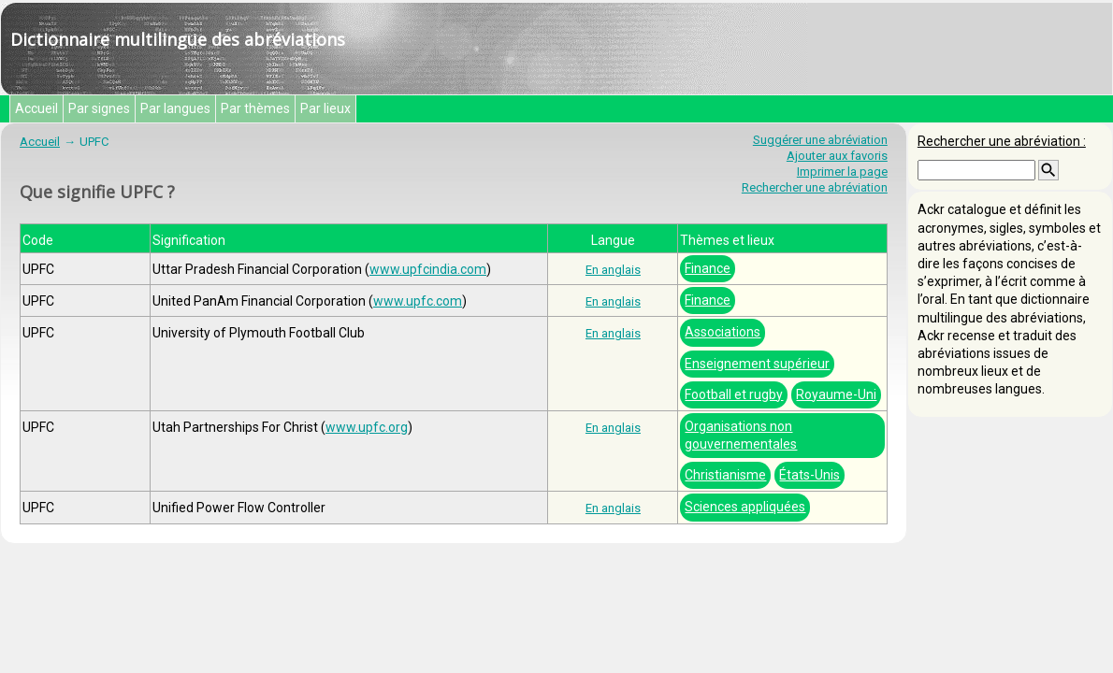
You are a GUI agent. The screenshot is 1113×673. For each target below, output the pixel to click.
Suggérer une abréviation (820, 140)
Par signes (99, 108)
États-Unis (809, 474)
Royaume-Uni (836, 394)
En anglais (613, 270)
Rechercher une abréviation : (1002, 141)
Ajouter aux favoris (837, 156)
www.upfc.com (417, 301)
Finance (707, 268)
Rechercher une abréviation (815, 187)
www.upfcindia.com (427, 269)
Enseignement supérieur (757, 363)
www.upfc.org (366, 427)
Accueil (36, 108)
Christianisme (725, 474)
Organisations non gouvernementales (741, 435)
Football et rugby (734, 394)
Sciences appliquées (745, 506)
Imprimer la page (842, 172)
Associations (722, 331)
